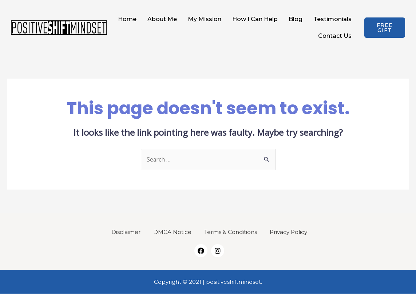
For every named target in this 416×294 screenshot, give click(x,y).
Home (127, 19)
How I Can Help (255, 19)
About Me (162, 19)
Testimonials (332, 19)
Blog (295, 19)
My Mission (204, 19)
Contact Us (335, 35)
